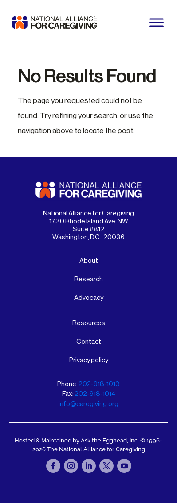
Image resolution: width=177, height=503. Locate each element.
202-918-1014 (95, 394)
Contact (88, 341)
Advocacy (88, 298)
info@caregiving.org (88, 404)
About (88, 260)
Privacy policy (88, 360)
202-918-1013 (99, 384)
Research (88, 279)
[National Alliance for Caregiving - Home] (54, 22)
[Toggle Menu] (156, 22)
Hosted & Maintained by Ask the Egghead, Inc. (77, 440)
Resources (88, 323)
